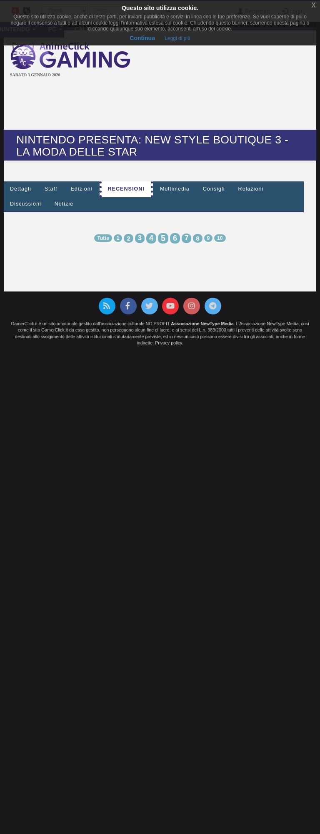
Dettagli (20, 189)
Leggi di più (177, 38)
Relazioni (251, 189)
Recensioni (126, 189)
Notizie (64, 204)
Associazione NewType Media (202, 323)
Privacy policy (168, 342)
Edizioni (81, 189)
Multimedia (175, 189)
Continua (142, 38)
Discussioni (25, 204)
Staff (51, 189)
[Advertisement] (161, 104)
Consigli (214, 189)
